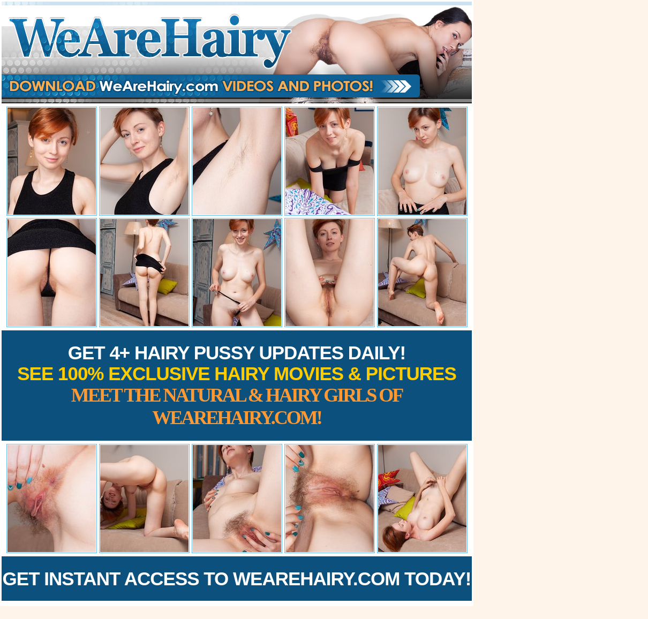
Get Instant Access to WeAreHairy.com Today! (237, 578)
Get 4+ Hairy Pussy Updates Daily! (236, 385)
